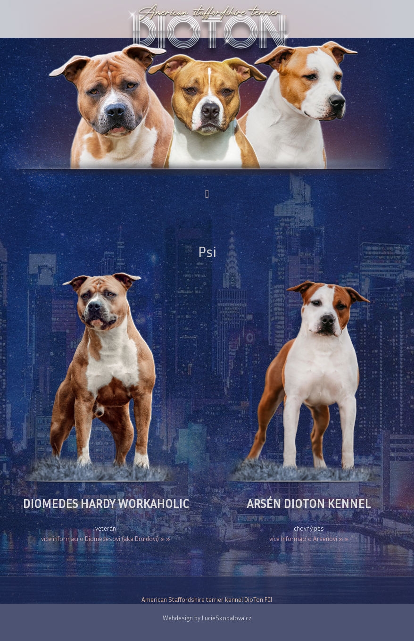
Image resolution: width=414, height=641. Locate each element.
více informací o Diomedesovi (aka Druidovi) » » (105, 538)
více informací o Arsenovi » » (308, 538)
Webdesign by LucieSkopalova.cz (207, 618)
